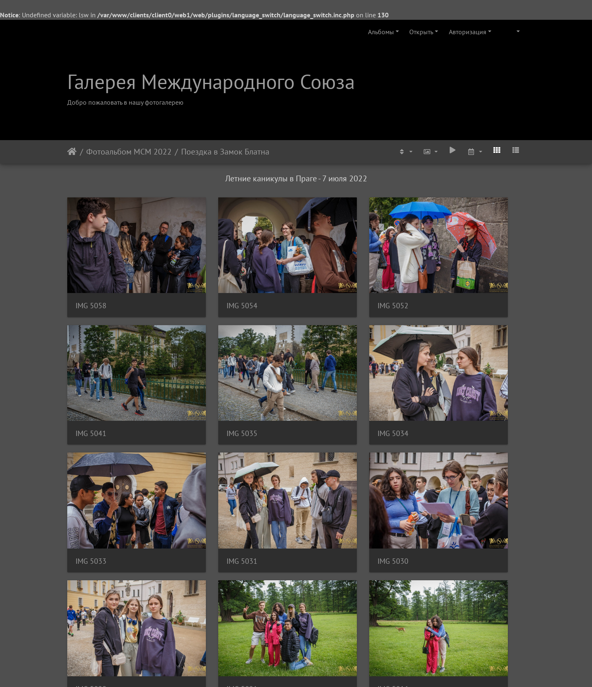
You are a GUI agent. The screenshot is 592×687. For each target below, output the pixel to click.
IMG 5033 (326, 387)
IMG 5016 (443, 492)
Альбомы (381, 32)
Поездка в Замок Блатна (225, 151)
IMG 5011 (326, 596)
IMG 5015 (90, 596)
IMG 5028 (208, 492)
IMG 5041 (443, 282)
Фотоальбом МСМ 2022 (129, 151)
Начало (72, 151)
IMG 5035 (90, 387)
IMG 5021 (326, 492)
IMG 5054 (208, 282)
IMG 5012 (208, 596)
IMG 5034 (208, 387)
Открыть (421, 32)
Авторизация (467, 32)
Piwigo (307, 670)
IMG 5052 (326, 282)
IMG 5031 (443, 387)
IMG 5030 (90, 492)
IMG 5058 (90, 282)
